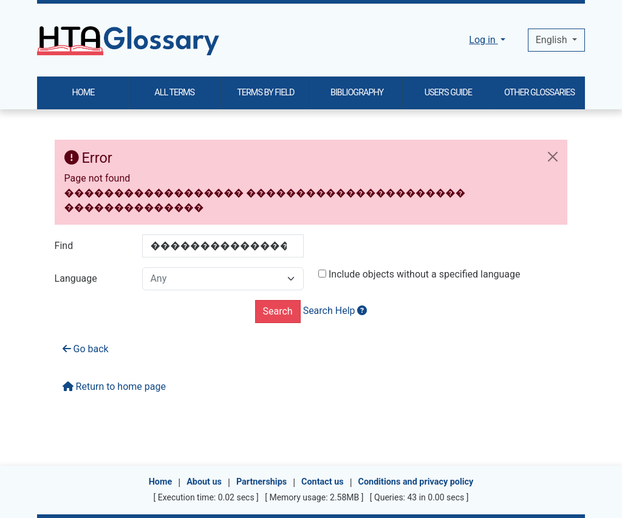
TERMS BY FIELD (265, 92)
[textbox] (223, 278)
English (553, 40)
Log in (483, 40)
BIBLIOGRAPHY (356, 92)
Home (161, 482)
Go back (86, 349)
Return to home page (114, 386)
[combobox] (223, 278)
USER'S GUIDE (448, 92)
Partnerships (261, 482)
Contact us (322, 482)
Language (76, 278)
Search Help (335, 310)
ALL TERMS (174, 92)
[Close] (552, 157)
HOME (83, 92)
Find (64, 245)
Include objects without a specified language (419, 274)
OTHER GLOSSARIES (539, 92)
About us (204, 482)
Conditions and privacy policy (416, 482)
